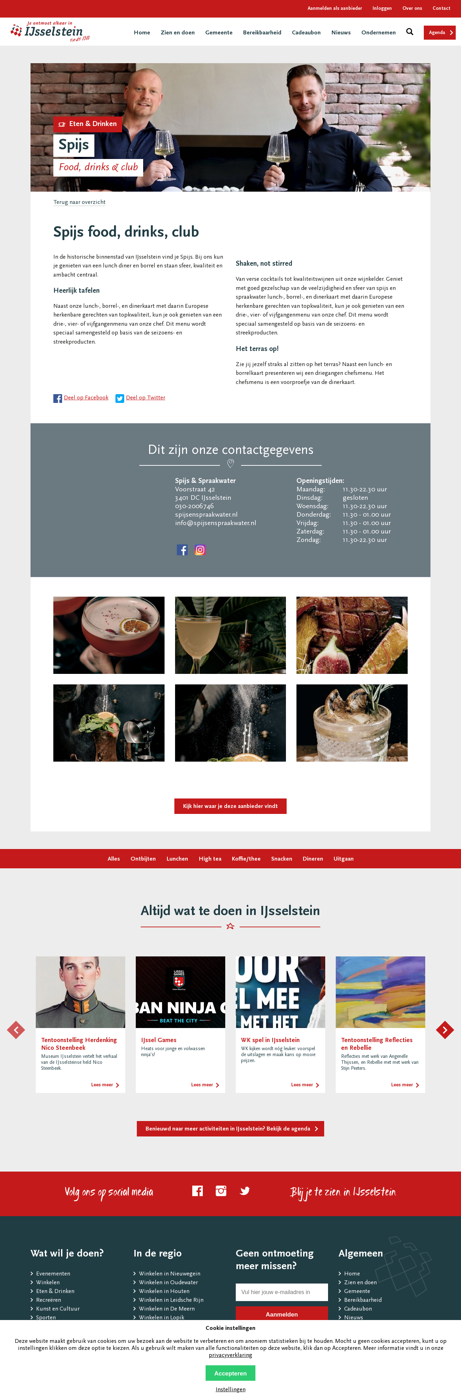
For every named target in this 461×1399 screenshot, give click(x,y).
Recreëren (48, 1301)
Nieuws (341, 33)
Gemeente (219, 33)
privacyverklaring (230, 1356)
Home (142, 33)
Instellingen (231, 1390)
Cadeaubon (306, 33)
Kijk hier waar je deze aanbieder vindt (230, 807)
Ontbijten (143, 859)
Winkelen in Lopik (161, 1318)
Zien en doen (178, 33)
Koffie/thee (246, 859)
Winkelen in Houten (164, 1292)
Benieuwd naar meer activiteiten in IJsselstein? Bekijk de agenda (228, 1129)
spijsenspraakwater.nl (206, 514)
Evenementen (53, 1274)
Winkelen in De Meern (167, 1309)
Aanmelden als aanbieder (335, 8)
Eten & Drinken (55, 1292)
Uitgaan (344, 859)
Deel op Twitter (145, 398)
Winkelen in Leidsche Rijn (171, 1301)
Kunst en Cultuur (58, 1309)
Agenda (437, 33)
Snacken (281, 859)
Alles (114, 859)
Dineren (313, 859)
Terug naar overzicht (79, 203)
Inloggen (382, 8)
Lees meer (102, 1085)
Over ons (412, 8)
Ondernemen (378, 33)
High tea (210, 859)
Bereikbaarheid (262, 33)
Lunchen (177, 859)
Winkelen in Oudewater (168, 1283)
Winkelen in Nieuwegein (169, 1274)
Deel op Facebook (86, 398)
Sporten (46, 1318)
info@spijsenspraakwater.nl (215, 523)
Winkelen (48, 1283)
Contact (441, 8)
